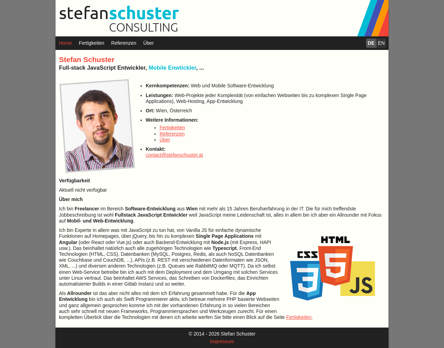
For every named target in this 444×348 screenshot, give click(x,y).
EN (381, 43)
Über (148, 43)
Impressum (222, 341)
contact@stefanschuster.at (174, 155)
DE (371, 43)
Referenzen (123, 43)
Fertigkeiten (91, 43)
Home (65, 43)
